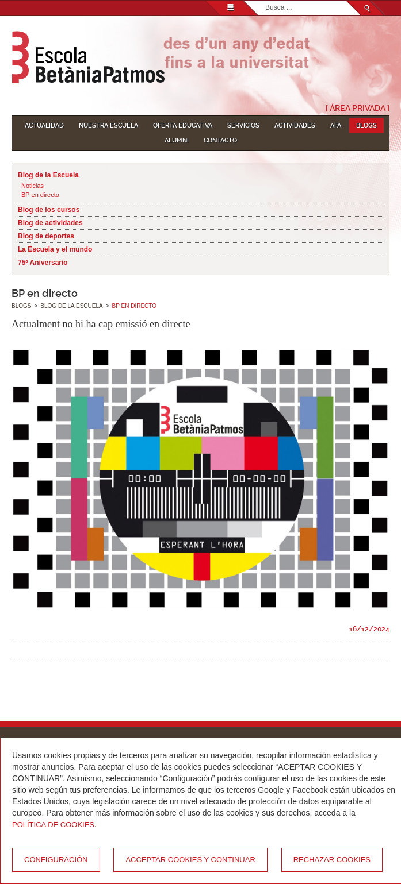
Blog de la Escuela (48, 175)
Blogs (366, 125)
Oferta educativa (182, 125)
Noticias (32, 185)
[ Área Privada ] (357, 108)
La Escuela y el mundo (55, 249)
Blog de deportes (46, 236)
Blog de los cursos (48, 210)
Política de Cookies (53, 824)
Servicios (243, 125)
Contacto (220, 140)
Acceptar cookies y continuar (190, 859)
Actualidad (44, 125)
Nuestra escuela (108, 125)
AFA (335, 125)
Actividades (294, 125)
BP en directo (40, 194)
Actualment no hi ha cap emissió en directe (101, 324)
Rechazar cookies (332, 859)
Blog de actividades (50, 223)
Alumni (177, 140)
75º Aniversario (43, 262)
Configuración (56, 859)
